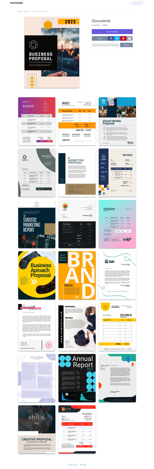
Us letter (105, 25)
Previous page (72, 464)
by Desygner (96, 25)
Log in (125, 3)
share (100, 38)
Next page (83, 464)
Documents (35, 11)
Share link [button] (126, 45)
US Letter (44, 11)
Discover (27, 11)
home (20, 11)
